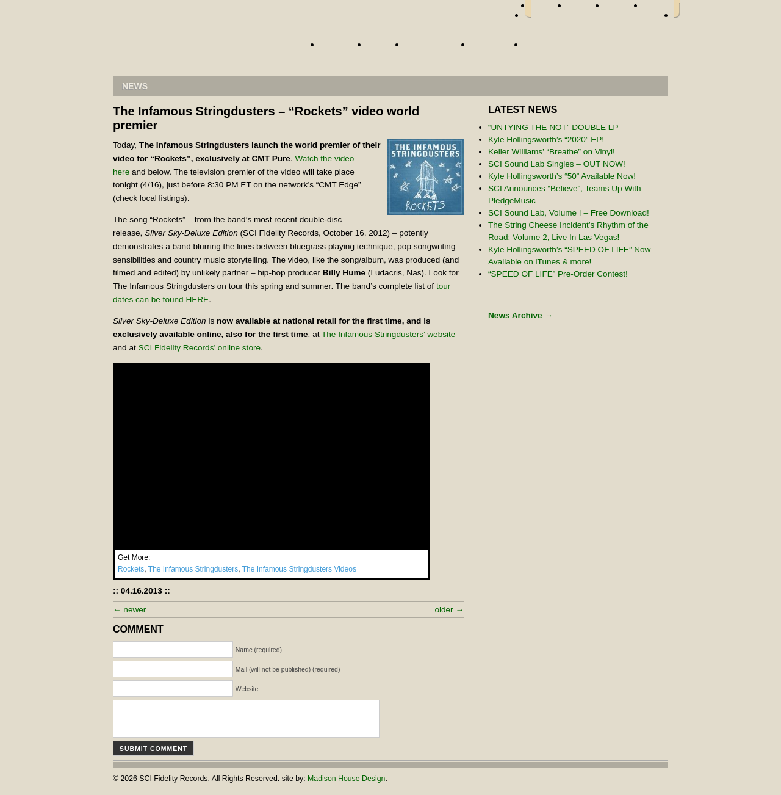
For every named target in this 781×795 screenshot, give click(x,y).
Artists (340, 48)
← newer (129, 609)
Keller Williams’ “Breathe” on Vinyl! (551, 151)
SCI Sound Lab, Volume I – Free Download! (568, 212)
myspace (624, 9)
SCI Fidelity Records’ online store (200, 347)
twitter (586, 9)
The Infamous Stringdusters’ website (388, 334)
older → (449, 609)
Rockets (131, 569)
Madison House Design (346, 778)
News (383, 48)
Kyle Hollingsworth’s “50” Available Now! (562, 176)
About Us (494, 48)
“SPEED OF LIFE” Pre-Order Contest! (558, 273)
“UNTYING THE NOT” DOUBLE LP (553, 127)
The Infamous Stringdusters (193, 569)
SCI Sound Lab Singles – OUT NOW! (556, 164)
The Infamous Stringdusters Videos (299, 569)
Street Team (435, 48)
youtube (659, 9)
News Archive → (520, 315)
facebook (549, 9)
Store (541, 48)
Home (204, 47)
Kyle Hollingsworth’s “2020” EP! (546, 139)
